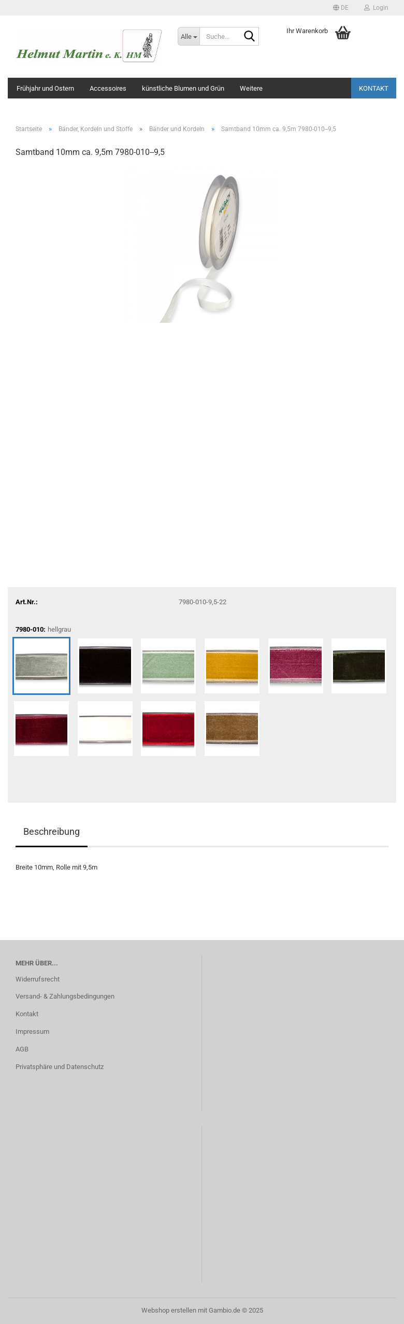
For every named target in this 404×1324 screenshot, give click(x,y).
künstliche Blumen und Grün (183, 88)
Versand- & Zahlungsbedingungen (65, 996)
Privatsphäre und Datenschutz (60, 1067)
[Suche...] (188, 36)
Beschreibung (51, 831)
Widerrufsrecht (38, 979)
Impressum (32, 1031)
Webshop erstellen (168, 1310)
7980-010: (43, 630)
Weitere (251, 88)
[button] (340, 8)
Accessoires (108, 88)
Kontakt (373, 88)
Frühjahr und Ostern (45, 88)
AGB (22, 1049)
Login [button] (376, 7)
